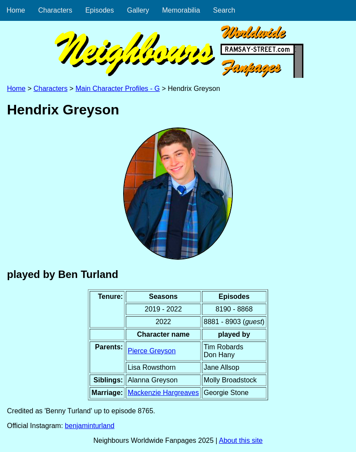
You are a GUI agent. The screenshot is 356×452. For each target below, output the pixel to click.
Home (16, 10)
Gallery (138, 10)
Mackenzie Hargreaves (163, 392)
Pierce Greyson (151, 351)
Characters (55, 10)
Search (224, 10)
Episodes (99, 10)
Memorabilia (181, 10)
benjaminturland (89, 425)
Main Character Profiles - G (117, 88)
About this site (241, 440)
